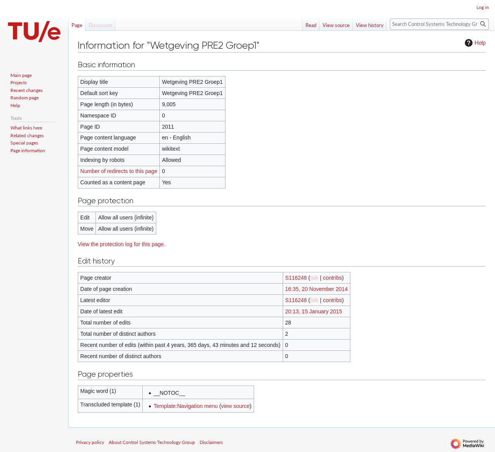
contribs (332, 278)
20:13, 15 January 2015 (313, 311)
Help (474, 43)
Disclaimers (211, 442)
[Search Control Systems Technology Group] (439, 24)
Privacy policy (90, 442)
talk (314, 278)
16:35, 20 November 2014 (316, 289)
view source (235, 406)
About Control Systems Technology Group (152, 442)
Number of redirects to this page (118, 171)
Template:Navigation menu (186, 406)
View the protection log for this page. (121, 244)
